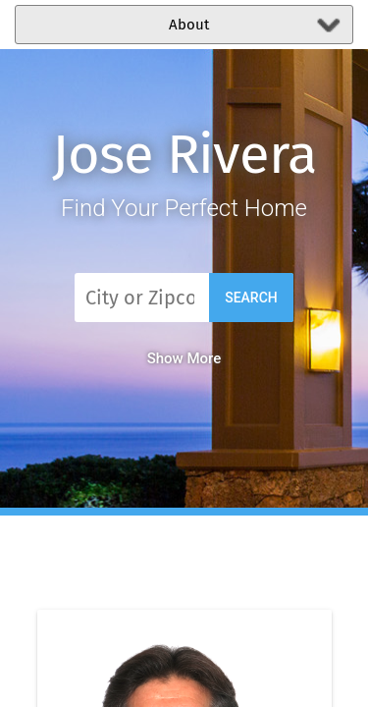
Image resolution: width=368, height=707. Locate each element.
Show (184, 358)
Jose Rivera (184, 155)
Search (251, 297)
